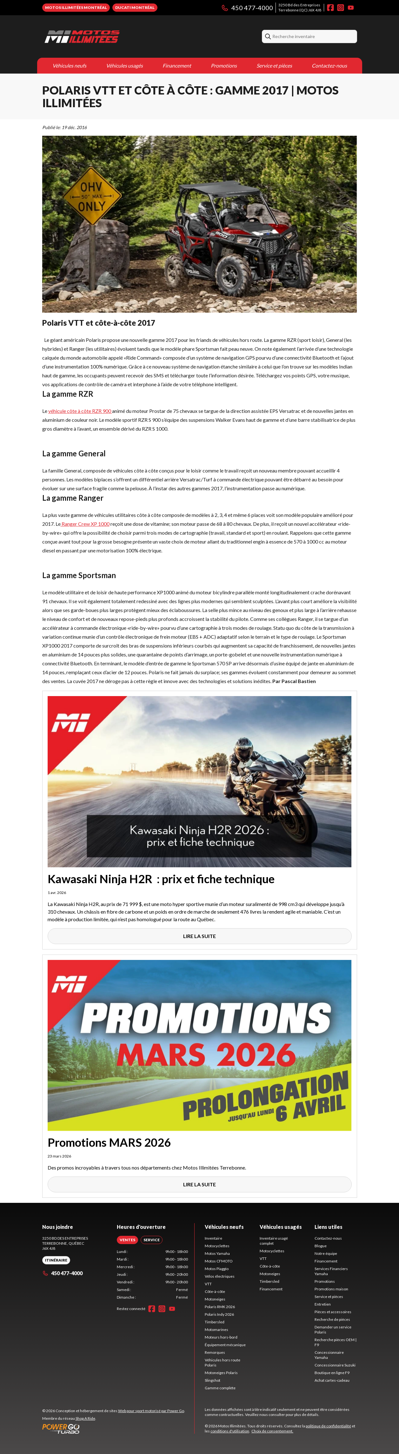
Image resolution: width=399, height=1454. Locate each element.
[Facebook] (330, 7)
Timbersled (214, 1322)
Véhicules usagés (124, 65)
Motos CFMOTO (219, 1261)
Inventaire (213, 1238)
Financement (177, 65)
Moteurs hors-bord (221, 1337)
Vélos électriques (220, 1276)
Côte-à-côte (215, 1291)
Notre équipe (326, 1253)
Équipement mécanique (225, 1344)
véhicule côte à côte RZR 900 (80, 411)
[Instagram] (340, 7)
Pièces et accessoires (333, 1311)
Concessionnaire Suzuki (335, 1365)
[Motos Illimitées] (121, 36)
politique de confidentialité (328, 1426)
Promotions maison (331, 1289)
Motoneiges (215, 1299)
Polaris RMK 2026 (220, 1306)
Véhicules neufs (69, 65)
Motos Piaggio (217, 1268)
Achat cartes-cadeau (332, 1380)
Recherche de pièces (332, 1319)
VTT (208, 1283)
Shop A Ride (85, 1418)
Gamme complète (220, 1388)
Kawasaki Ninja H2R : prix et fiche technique (161, 878)
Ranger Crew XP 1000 (85, 524)
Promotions (224, 65)
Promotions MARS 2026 (109, 1142)
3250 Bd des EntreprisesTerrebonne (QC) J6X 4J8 (299, 7)
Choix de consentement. (272, 1431)
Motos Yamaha (217, 1253)
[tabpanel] (152, 1274)
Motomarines (216, 1329)
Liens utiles (328, 1227)
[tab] (127, 1240)
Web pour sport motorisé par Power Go (151, 1410)
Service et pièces (274, 65)
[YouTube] (351, 7)
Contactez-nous (329, 65)
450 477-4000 (247, 7)
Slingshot (212, 1380)
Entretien (323, 1304)
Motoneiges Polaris (221, 1372)
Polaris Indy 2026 (219, 1314)
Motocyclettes (217, 1245)
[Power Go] (113, 1429)
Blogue (321, 1245)
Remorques (215, 1352)
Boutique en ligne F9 (332, 1372)
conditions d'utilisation (229, 1431)
